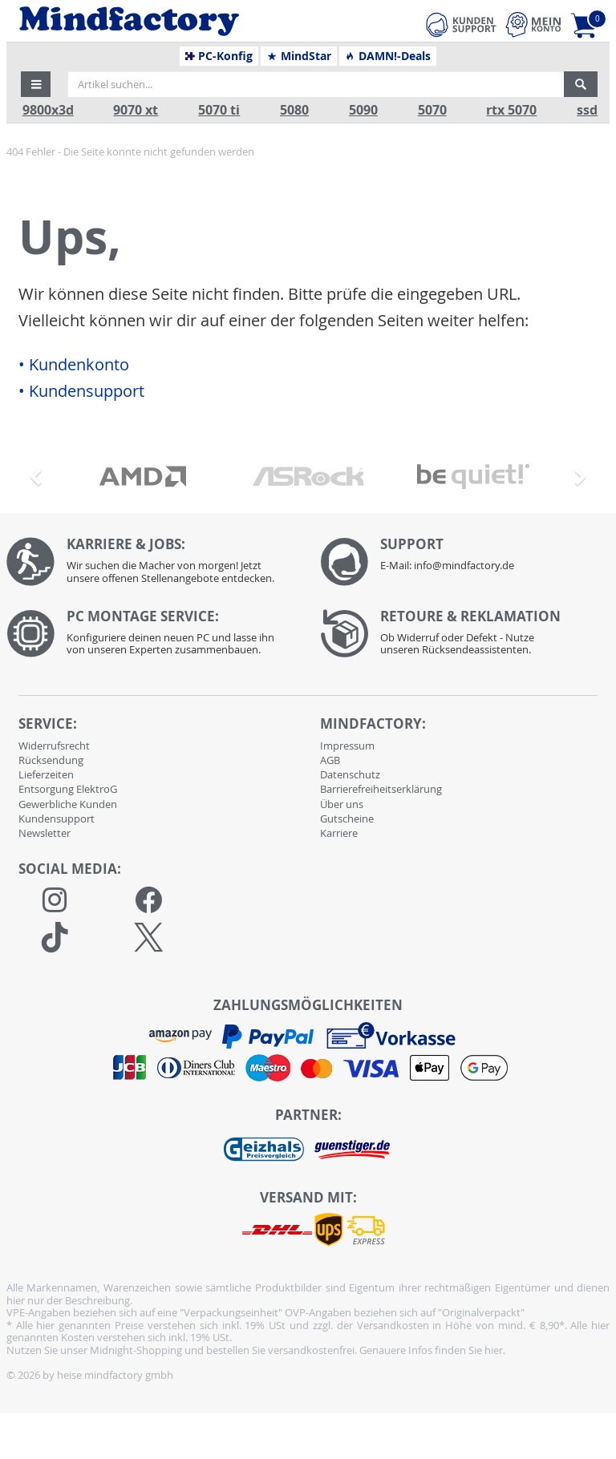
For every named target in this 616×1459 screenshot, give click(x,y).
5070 (432, 110)
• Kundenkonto (73, 364)
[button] (36, 84)
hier (493, 1350)
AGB (330, 760)
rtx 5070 (511, 110)
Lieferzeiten (46, 774)
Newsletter (44, 833)
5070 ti (219, 110)
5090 (363, 110)
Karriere (339, 833)
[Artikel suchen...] (316, 84)
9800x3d (48, 110)
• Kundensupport (81, 391)
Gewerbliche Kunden (67, 804)
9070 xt (135, 110)
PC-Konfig (219, 56)
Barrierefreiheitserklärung (381, 789)
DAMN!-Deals (387, 56)
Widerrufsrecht (54, 745)
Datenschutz (350, 774)
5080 (294, 110)
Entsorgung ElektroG (67, 789)
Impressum (347, 745)
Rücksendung (50, 760)
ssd (587, 110)
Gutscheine (347, 818)
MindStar (298, 56)
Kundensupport (56, 818)
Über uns (341, 804)
